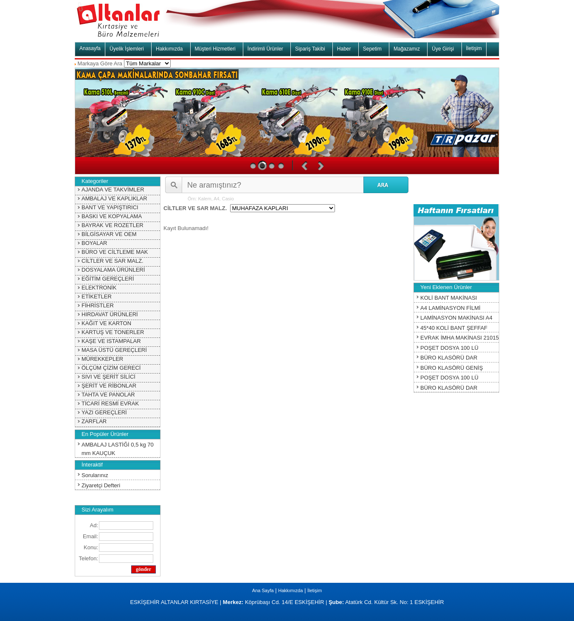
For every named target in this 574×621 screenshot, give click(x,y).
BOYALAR (94, 243)
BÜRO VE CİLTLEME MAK (115, 252)
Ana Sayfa (263, 590)
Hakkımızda (290, 590)
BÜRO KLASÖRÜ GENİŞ (451, 368)
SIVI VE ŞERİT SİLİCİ (108, 377)
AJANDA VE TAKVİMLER (113, 189)
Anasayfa (90, 48)
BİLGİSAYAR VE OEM (109, 234)
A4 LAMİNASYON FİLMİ (450, 308)
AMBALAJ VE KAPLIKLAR (114, 198)
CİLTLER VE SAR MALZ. (113, 261)
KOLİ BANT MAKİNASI (448, 298)
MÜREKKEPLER (102, 359)
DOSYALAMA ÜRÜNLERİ (113, 270)
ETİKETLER (97, 296)
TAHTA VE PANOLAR (108, 394)
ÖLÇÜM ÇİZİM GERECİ (111, 368)
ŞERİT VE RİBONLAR (109, 385)
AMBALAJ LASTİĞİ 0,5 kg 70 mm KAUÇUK (118, 448)
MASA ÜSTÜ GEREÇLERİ (114, 350)
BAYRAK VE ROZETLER (113, 225)
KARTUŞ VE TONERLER (113, 332)
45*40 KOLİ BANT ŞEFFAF (453, 328)
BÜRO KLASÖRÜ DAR (448, 357)
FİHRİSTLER (98, 305)
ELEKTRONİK (99, 287)
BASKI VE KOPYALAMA (112, 216)
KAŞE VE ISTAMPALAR (111, 341)
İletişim (474, 48)
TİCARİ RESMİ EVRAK (110, 403)
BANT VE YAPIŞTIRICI (110, 207)
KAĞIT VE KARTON (106, 323)
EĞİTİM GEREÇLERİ (108, 278)
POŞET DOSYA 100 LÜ (449, 348)
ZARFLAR (94, 421)
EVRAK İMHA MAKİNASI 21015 (459, 337)
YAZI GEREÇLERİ (104, 412)
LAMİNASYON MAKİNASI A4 (456, 318)
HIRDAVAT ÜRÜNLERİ (110, 314)
